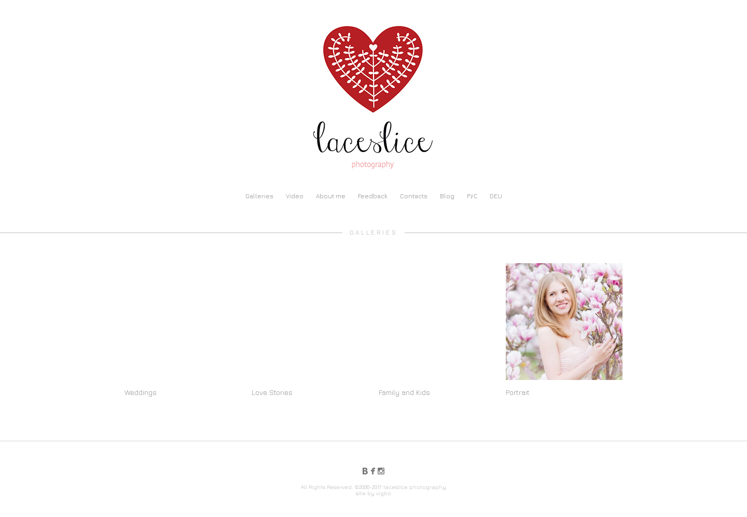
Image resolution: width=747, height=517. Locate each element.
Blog (447, 196)
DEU (496, 196)
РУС (472, 196)
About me (330, 196)
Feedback (373, 196)
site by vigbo (373, 493)
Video (294, 196)
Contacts (413, 196)
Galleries (259, 196)
